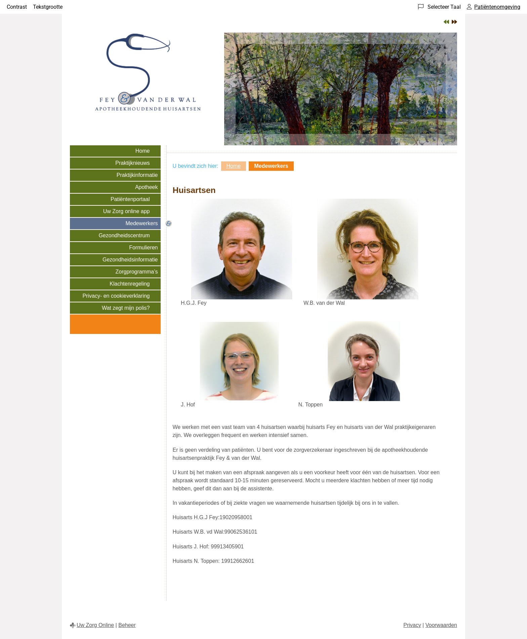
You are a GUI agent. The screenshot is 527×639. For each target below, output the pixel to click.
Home (142, 151)
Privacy (412, 625)
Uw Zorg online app (126, 211)
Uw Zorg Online (95, 625)
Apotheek (146, 187)
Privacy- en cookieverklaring (116, 296)
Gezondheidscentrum (124, 235)
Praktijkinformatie (137, 175)
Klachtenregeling (130, 284)
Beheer (127, 625)
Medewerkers (141, 223)
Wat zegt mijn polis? (126, 308)
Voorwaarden (441, 625)
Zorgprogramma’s (137, 272)
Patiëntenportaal (130, 199)
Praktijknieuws (132, 163)
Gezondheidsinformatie (130, 259)
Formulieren (143, 247)
